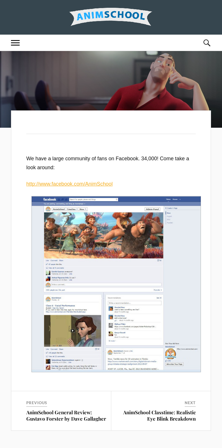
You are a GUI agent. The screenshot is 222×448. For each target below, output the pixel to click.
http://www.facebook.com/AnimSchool (69, 184)
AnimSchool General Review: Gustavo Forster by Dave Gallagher (66, 415)
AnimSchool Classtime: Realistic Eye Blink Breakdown (159, 415)
